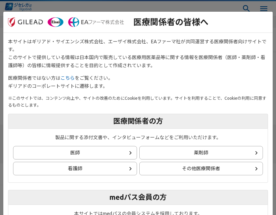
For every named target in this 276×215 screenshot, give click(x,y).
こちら (67, 78)
